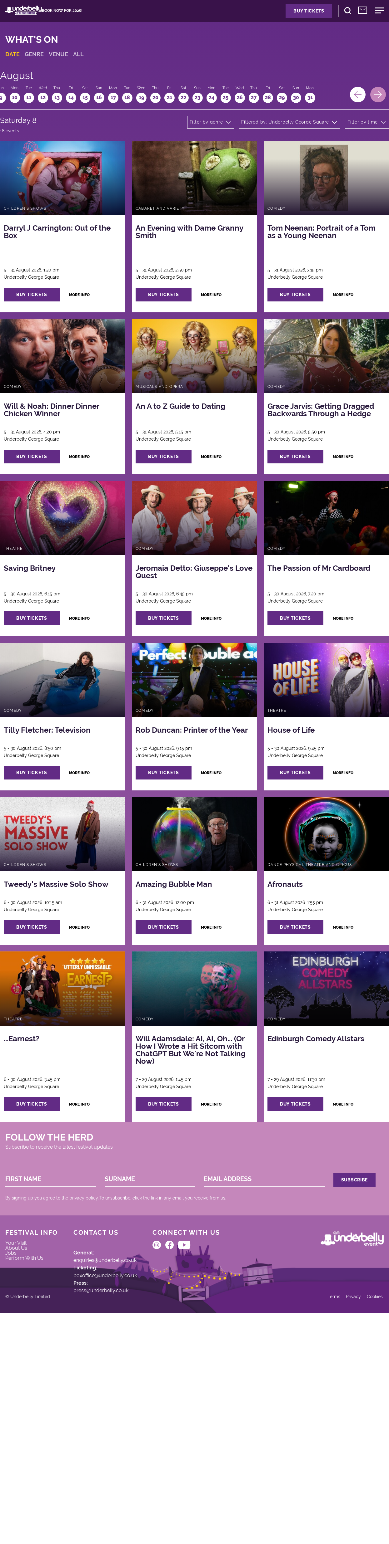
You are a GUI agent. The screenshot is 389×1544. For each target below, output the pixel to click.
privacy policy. (91, 1351)
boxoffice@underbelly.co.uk (117, 1448)
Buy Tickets (281, 16)
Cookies (367, 1522)
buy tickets (46, 332)
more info (98, 332)
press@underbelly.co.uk (113, 1468)
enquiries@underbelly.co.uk (117, 1427)
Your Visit (24, 1411)
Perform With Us (33, 1436)
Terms (321, 1522)
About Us (24, 1419)
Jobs (18, 1427)
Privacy (343, 1522)
